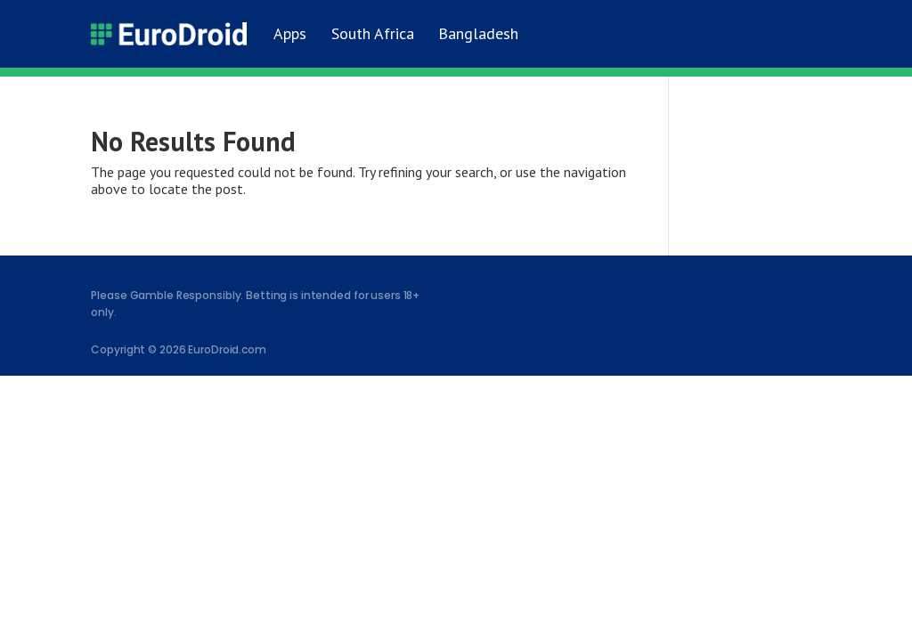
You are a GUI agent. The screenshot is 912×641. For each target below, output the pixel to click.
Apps (289, 33)
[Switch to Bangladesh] (476, 34)
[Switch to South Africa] (369, 34)
